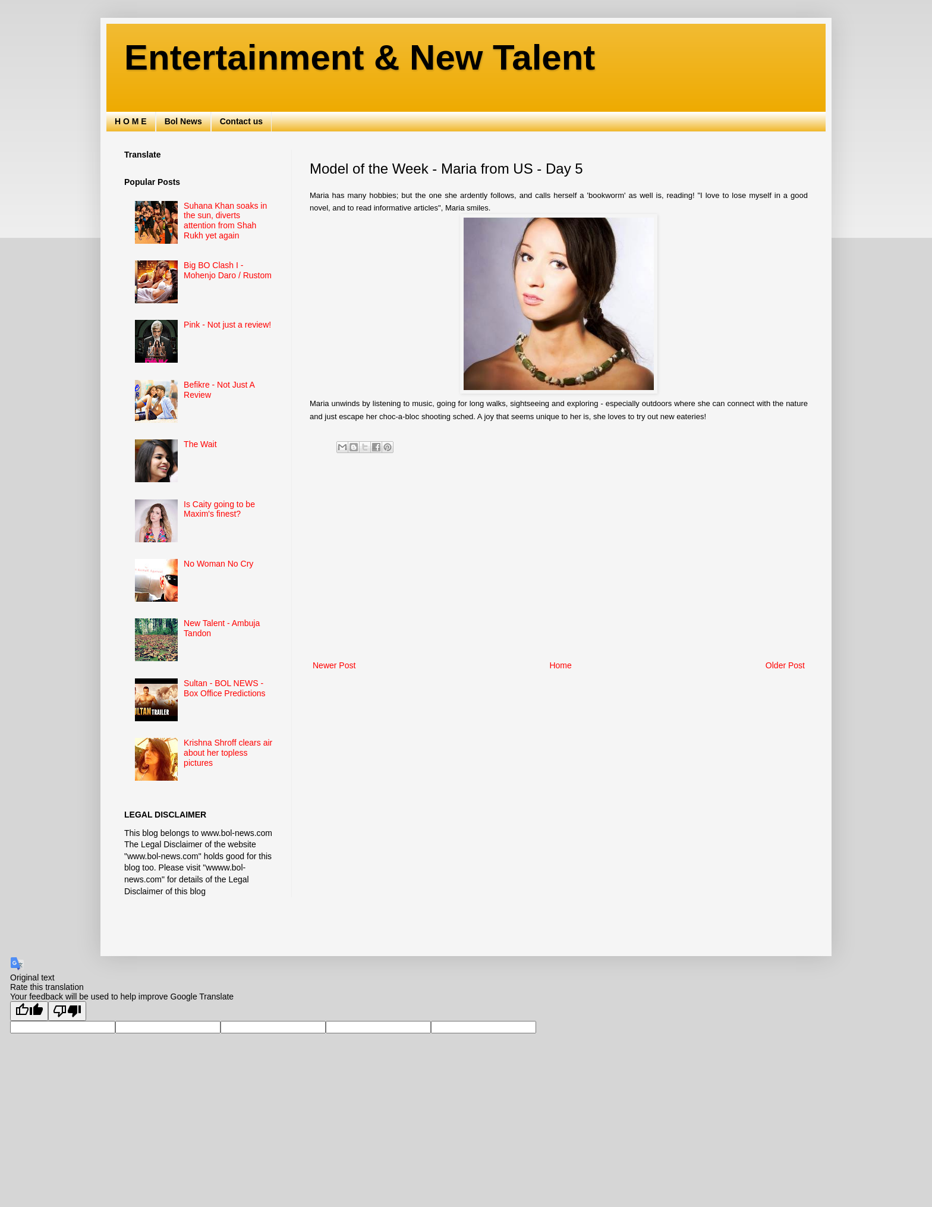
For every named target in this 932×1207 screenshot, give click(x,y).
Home (560, 665)
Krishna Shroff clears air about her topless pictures (228, 753)
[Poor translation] (67, 1011)
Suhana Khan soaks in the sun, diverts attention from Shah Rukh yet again (225, 220)
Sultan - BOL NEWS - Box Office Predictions (224, 688)
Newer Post (334, 665)
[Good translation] (29, 1011)
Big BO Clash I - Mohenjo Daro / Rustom (228, 270)
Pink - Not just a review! (227, 324)
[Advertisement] (559, 560)
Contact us (241, 121)
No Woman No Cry (218, 563)
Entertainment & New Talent (359, 57)
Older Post (785, 665)
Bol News (183, 121)
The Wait (200, 444)
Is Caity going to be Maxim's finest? (219, 509)
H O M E (131, 121)
